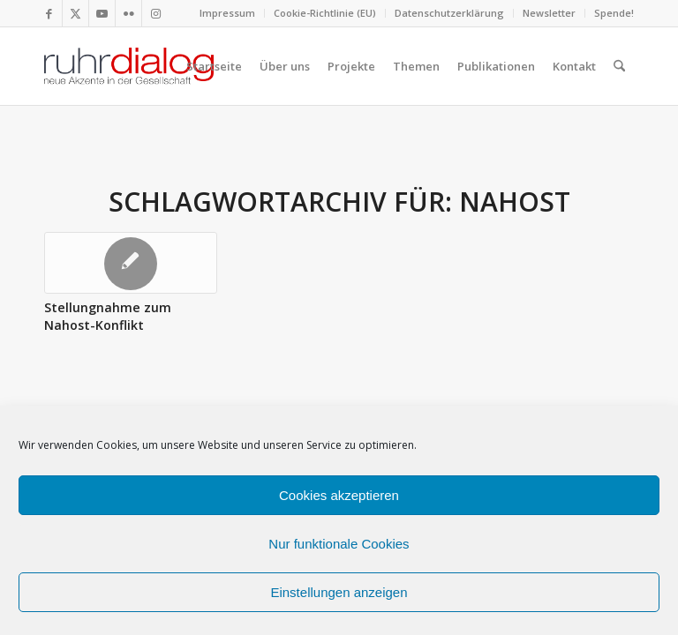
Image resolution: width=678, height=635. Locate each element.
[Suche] (619, 66)
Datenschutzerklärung (449, 12)
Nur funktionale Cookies (338, 543)
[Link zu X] (75, 13)
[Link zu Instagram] (155, 13)
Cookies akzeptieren (339, 495)
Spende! (614, 12)
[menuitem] (228, 13)
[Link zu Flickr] (128, 13)
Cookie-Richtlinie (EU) (325, 12)
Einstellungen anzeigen (338, 592)
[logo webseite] (129, 66)
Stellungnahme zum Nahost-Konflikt (107, 316)
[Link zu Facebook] (49, 13)
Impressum (227, 12)
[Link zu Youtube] (102, 13)
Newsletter (549, 12)
